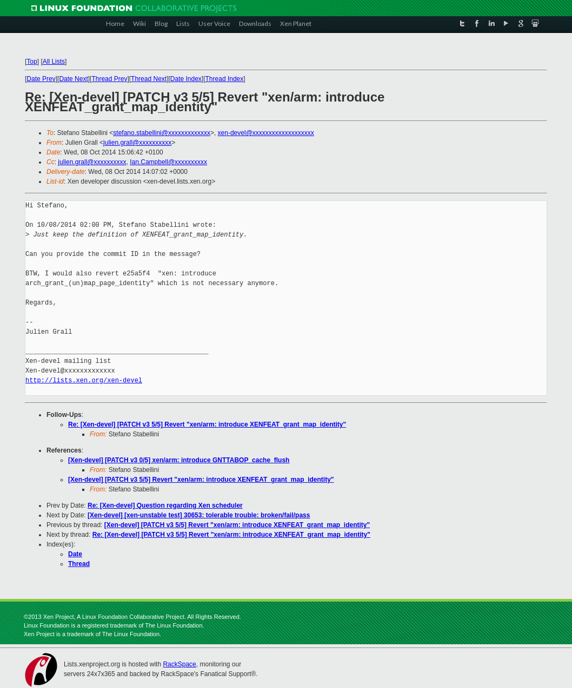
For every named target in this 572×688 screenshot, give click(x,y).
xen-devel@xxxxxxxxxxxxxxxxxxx (266, 133)
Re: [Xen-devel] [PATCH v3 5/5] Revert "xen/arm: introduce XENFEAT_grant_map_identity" (207, 424)
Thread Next (149, 79)
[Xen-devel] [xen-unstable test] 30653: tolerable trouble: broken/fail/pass (199, 515)
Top (31, 61)
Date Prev (40, 79)
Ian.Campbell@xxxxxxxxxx (168, 162)
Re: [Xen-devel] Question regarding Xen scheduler (165, 505)
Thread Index (224, 79)
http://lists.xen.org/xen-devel (83, 380)
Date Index (186, 79)
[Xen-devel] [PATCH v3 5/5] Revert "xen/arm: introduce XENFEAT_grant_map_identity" (201, 479)
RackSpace (179, 664)
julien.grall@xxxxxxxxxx (137, 142)
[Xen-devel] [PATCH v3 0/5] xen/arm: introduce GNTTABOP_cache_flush (178, 460)
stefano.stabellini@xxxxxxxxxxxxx (161, 133)
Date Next (73, 79)
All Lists (54, 61)
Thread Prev (109, 79)
